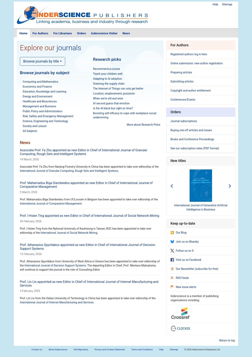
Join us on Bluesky (184, 241)
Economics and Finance (37, 86)
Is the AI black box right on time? (113, 108)
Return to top (227, 340)
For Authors (40, 33)
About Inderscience (57, 349)
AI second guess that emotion (111, 103)
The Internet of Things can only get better (118, 88)
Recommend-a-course (106, 68)
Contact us (37, 349)
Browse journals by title (41, 61)
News (126, 33)
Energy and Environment (37, 96)
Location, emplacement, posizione (114, 93)
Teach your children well (107, 73)
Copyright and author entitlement (190, 90)
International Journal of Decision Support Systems (55, 265)
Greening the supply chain (109, 83)
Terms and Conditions (142, 349)
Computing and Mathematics (40, 81)
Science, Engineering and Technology (45, 121)
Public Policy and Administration (42, 111)
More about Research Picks (143, 124)
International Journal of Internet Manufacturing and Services (57, 302)
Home (23, 33)
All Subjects (30, 131)
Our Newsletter (183, 268)
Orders (81, 33)
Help (215, 4)
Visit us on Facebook (185, 259)
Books (174, 139)
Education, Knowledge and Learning (44, 91)
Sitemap (227, 4)
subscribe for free (206, 268)
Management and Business (39, 106)
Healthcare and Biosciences (40, 101)
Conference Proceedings (199, 139)
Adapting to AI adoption (107, 78)
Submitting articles (182, 81)
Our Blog (178, 232)
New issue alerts (183, 287)
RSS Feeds (180, 277)
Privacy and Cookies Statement (109, 349)
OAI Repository (81, 349)
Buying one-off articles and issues (191, 130)
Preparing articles (181, 72)
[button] (172, 186)
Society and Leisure (34, 126)
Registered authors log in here (188, 54)
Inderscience (104, 33)
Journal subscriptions (183, 121)
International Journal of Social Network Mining (69, 232)
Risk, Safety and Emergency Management (48, 116)
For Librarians (62, 33)
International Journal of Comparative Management (51, 203)
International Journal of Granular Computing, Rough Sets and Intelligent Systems (69, 170)
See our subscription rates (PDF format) (194, 148)
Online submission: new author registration (196, 63)
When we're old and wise (108, 98)
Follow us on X (182, 250)
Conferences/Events (182, 99)
